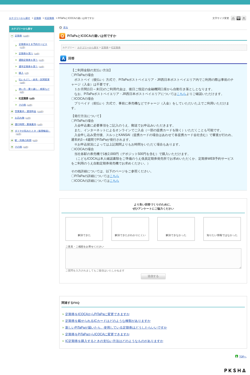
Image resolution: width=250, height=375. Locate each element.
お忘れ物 (23, 117)
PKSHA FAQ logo (235, 370)
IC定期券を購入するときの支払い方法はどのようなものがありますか (114, 341)
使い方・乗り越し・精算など (34, 90)
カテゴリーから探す (19, 18)
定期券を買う (29, 53)
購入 (24, 73)
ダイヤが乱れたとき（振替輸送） (32, 132)
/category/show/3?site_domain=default (12, 111)
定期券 (37, 18)
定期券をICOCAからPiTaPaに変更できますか (97, 314)
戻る (65, 27)
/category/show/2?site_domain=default (12, 36)
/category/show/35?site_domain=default (12, 147)
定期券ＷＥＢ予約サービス (33, 45)
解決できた (84, 235)
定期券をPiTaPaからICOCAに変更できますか (97, 334)
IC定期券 (49, 18)
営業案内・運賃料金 (29, 111)
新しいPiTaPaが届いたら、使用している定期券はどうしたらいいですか (116, 327)
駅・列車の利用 (26, 140)
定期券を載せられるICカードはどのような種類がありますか (108, 320)
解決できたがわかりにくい (130, 235)
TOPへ (242, 356)
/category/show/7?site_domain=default (12, 140)
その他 (25, 104)
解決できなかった (176, 235)
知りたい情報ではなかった (222, 235)
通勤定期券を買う (31, 60)
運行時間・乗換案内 (28, 124)
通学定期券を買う (31, 66)
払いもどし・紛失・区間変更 (34, 81)
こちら (181, 94)
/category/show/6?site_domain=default (12, 131)
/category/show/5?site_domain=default (12, 124)
